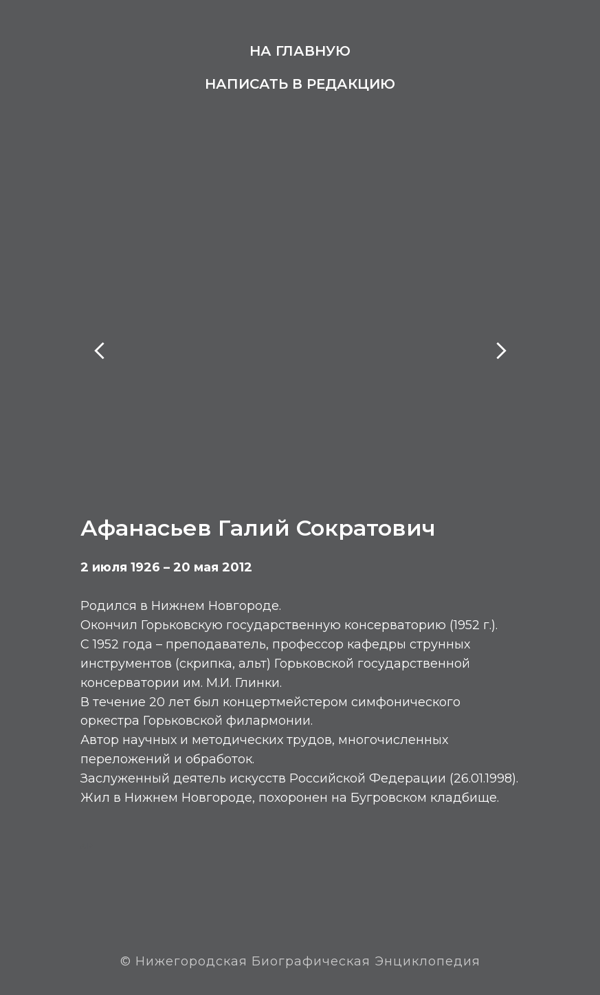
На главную (300, 51)
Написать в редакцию (300, 84)
